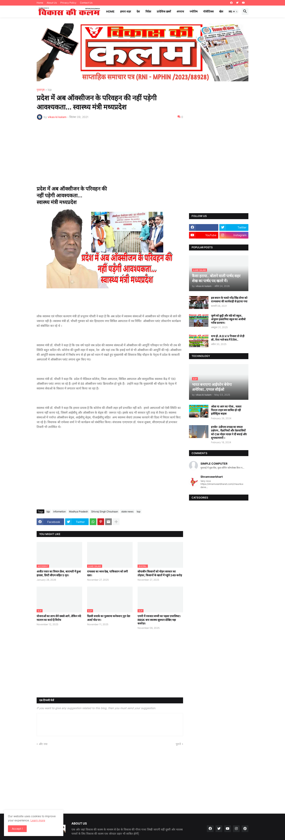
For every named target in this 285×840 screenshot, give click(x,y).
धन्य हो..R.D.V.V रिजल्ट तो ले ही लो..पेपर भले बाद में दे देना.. (227, 337)
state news (127, 511)
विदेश (148, 11)
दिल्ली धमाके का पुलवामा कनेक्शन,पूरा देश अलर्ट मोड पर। (108, 617)
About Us (52, 2)
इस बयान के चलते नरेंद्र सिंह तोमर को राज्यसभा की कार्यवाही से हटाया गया (229, 299)
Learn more (37, 820)
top (138, 511)
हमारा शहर (125, 11)
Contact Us (86, 2)
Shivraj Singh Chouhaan (104, 511)
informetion (59, 511)
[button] (235, 11)
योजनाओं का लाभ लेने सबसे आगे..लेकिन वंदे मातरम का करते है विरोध (59, 617)
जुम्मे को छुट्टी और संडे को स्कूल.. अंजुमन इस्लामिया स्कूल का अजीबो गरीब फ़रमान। (228, 319)
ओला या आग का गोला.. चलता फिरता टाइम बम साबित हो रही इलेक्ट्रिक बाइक (226, 410)
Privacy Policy (68, 2)
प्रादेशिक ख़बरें (164, 11)
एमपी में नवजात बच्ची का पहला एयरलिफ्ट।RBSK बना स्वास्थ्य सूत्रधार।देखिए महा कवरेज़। (159, 619)
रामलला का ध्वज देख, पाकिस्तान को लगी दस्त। (107, 573)
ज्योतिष (194, 11)
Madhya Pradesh (78, 511)
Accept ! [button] (17, 828)
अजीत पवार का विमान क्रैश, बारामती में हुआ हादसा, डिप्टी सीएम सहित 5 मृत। (59, 573)
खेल (221, 11)
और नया (43, 744)
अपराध (180, 11)
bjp (50, 89)
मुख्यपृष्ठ (41, 89)
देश (138, 11)
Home (40, 2)
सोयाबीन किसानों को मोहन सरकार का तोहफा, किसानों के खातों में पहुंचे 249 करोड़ (160, 573)
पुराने (178, 744)
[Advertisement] (110, 152)
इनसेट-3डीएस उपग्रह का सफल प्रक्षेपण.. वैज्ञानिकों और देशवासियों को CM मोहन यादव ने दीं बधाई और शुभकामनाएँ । (229, 432)
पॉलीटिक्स (208, 11)
